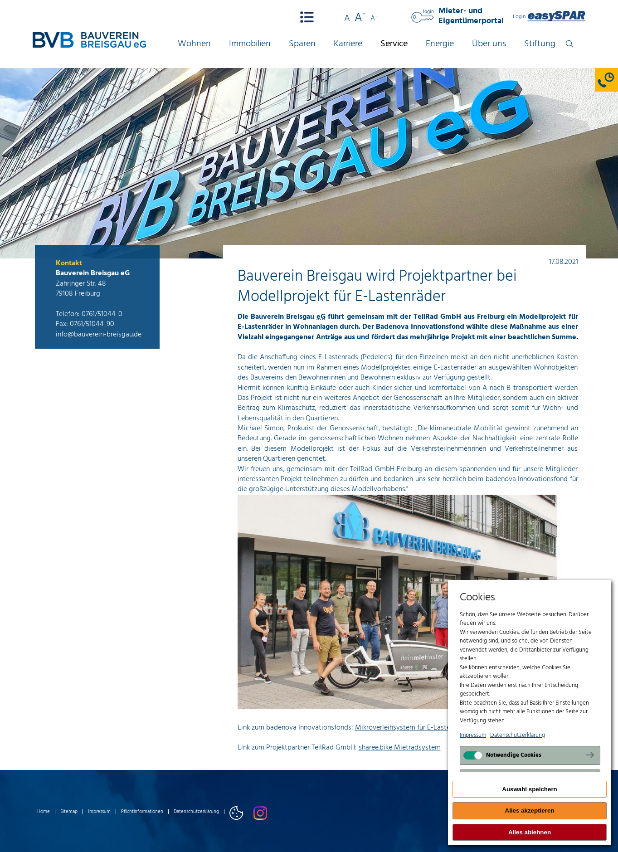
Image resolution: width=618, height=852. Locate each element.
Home (43, 812)
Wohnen (194, 44)
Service (394, 44)
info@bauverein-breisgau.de (98, 335)
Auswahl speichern (529, 789)
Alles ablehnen (529, 832)
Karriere (348, 44)
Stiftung (539, 44)
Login (549, 16)
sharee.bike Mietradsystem (400, 748)
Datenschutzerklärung (196, 812)
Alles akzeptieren (530, 810)
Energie (440, 44)
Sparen (302, 44)
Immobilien (250, 44)
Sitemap (69, 812)
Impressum (99, 812)
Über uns (489, 44)
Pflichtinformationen (142, 812)
